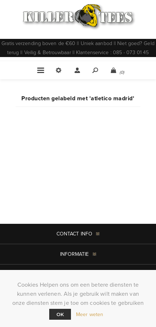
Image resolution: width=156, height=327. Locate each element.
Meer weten (89, 314)
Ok (60, 314)
